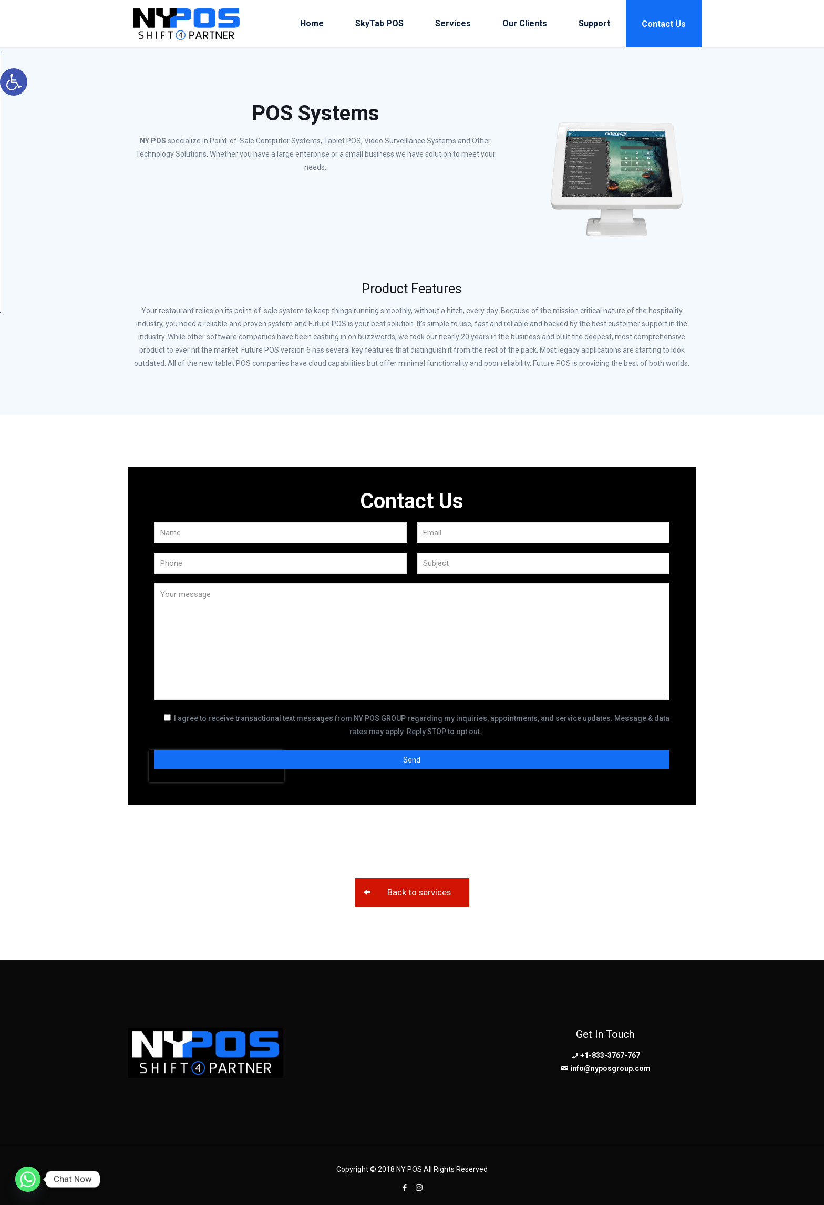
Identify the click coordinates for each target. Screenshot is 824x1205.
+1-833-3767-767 (610, 1055)
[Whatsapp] (27, 1179)
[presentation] (216, 807)
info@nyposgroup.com (610, 1068)
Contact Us (664, 24)
